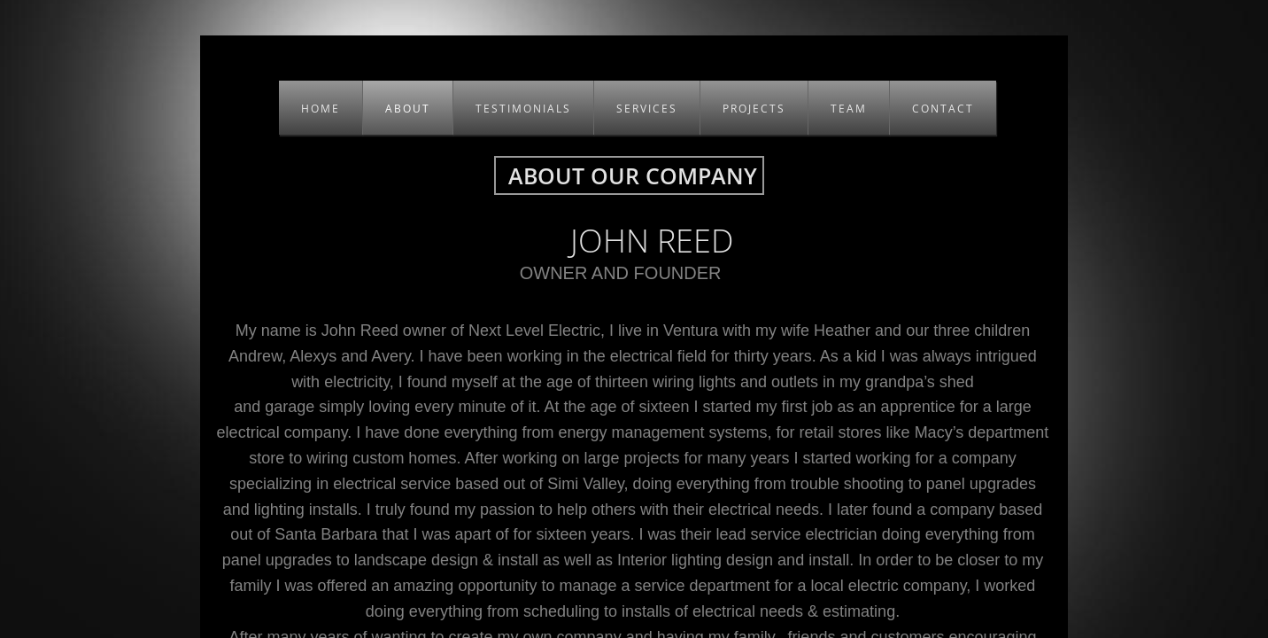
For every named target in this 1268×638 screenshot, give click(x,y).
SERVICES (646, 108)
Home (320, 108)
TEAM (849, 108)
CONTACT (943, 108)
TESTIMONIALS (523, 108)
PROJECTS (754, 108)
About (407, 108)
